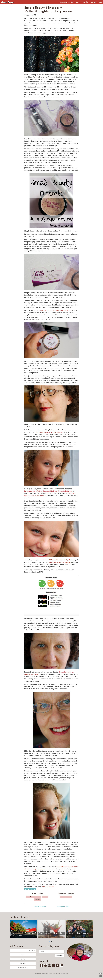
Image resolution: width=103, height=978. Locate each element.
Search (32, 950)
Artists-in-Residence (33, 897)
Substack (93, 2)
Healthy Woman (66, 897)
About (78, 2)
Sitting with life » (63, 906)
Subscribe (59, 955)
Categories (23, 955)
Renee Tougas (7, 2)
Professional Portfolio (66, 2)
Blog (100, 2)
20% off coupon (48, 886)
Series (23, 959)
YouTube (85, 2)
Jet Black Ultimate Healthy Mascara (49, 432)
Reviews (37, 899)
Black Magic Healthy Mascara (60, 562)
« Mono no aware (40, 906)
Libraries (23, 963)
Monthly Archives (23, 967)
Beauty (45, 897)
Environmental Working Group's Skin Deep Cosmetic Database (48, 491)
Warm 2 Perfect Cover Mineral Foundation (55, 310)
